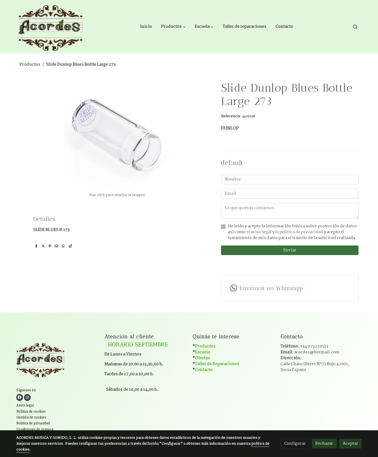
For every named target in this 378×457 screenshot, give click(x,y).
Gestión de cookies (31, 417)
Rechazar (324, 443)
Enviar (289, 250)
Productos (29, 64)
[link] (50, 27)
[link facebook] (20, 397)
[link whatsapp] (289, 288)
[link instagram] (27, 397)
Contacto (203, 369)
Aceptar (350, 443)
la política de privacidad (299, 232)
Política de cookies (31, 412)
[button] (173, 26)
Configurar (295, 443)
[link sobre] (57, 360)
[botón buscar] (355, 26)
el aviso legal (259, 232)
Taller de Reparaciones (217, 364)
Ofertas (202, 358)
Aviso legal (25, 405)
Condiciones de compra (34, 429)
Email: (310, 352)
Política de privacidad (33, 423)
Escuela (202, 352)
